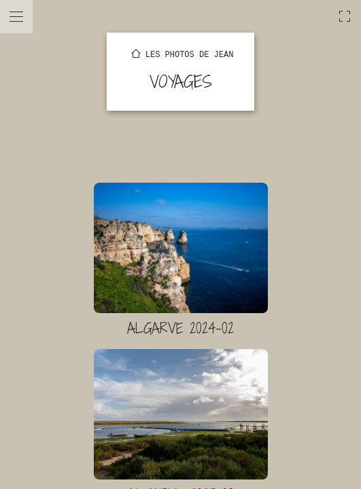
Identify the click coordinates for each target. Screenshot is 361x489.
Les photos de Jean (189, 55)
